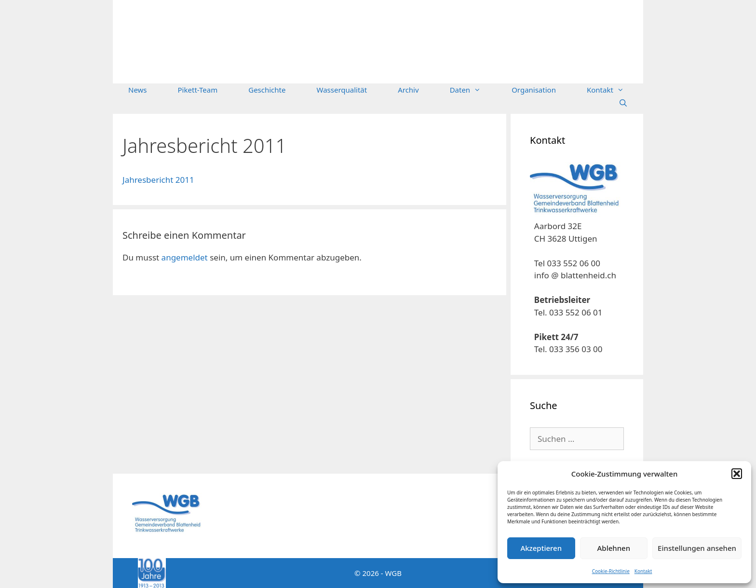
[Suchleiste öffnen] (623, 102)
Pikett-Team (198, 90)
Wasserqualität (341, 90)
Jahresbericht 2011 (158, 179)
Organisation (534, 90)
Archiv (408, 90)
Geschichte (266, 90)
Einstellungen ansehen (697, 548)
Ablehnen (614, 548)
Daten (473, 89)
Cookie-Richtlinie (611, 571)
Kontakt (643, 571)
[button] (737, 474)
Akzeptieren (541, 548)
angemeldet (185, 257)
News (137, 90)
